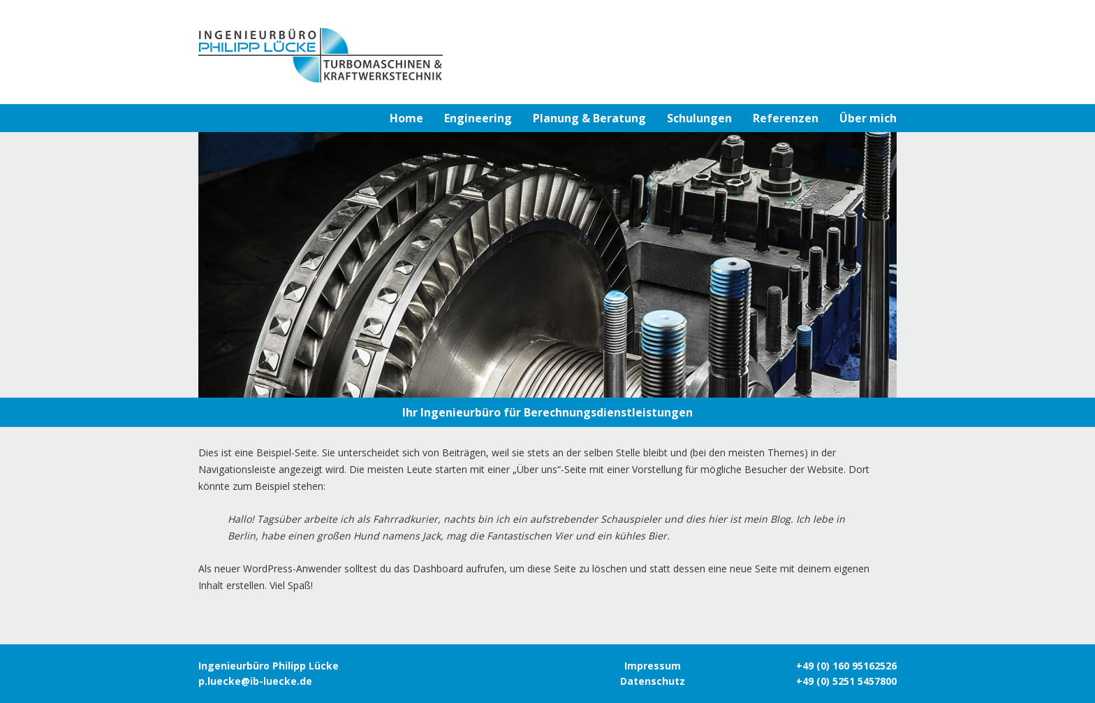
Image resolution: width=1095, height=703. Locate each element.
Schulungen (699, 118)
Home (406, 118)
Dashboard (438, 568)
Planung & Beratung (589, 118)
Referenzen (785, 118)
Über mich (868, 118)
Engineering (478, 118)
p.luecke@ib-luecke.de (255, 681)
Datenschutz (652, 681)
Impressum (652, 665)
